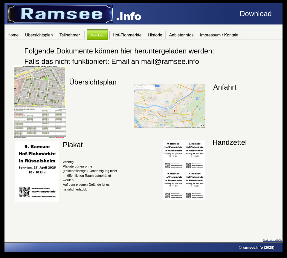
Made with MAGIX (272, 240)
